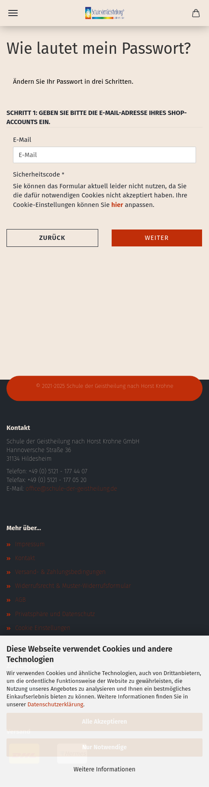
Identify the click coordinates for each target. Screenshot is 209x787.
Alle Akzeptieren (104, 721)
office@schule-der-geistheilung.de (71, 488)
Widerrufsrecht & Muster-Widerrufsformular (73, 586)
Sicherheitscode (37, 174)
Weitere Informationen (104, 769)
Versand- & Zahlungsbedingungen (60, 572)
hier (117, 205)
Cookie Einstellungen (43, 628)
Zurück (52, 238)
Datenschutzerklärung (56, 704)
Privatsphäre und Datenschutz (55, 614)
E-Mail (22, 140)
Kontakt (25, 558)
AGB (20, 599)
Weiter (157, 238)
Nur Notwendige (104, 747)
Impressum (30, 544)
